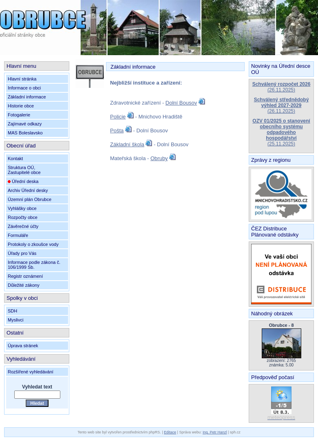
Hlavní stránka (22, 78)
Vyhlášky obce (22, 208)
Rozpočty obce (23, 217)
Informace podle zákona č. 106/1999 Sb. (34, 265)
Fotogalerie (19, 114)
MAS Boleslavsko (25, 132)
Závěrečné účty (23, 226)
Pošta (117, 130)
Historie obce (21, 105)
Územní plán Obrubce (29, 199)
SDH (12, 310)
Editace (170, 432)
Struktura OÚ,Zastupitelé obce (24, 170)
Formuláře (18, 235)
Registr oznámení (25, 276)
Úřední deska (23, 181)
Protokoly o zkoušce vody (33, 244)
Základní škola (127, 144)
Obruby (159, 158)
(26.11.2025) (281, 87)
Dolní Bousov (181, 103)
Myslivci (16, 319)
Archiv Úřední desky (28, 190)
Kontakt (15, 158)
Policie (118, 117)
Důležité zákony (24, 285)
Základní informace (27, 96)
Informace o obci (24, 87)
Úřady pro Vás (22, 253)
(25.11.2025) (281, 132)
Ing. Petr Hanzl (215, 432)
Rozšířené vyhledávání (30, 371)
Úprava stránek (23, 345)
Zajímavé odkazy (25, 123)
